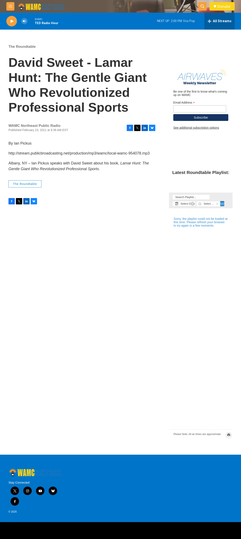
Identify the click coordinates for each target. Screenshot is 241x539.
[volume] (24, 21)
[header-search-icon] (202, 6)
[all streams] (219, 21)
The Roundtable (22, 47)
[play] (11, 21)
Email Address (184, 103)
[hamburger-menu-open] (10, 6)
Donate (223, 6)
